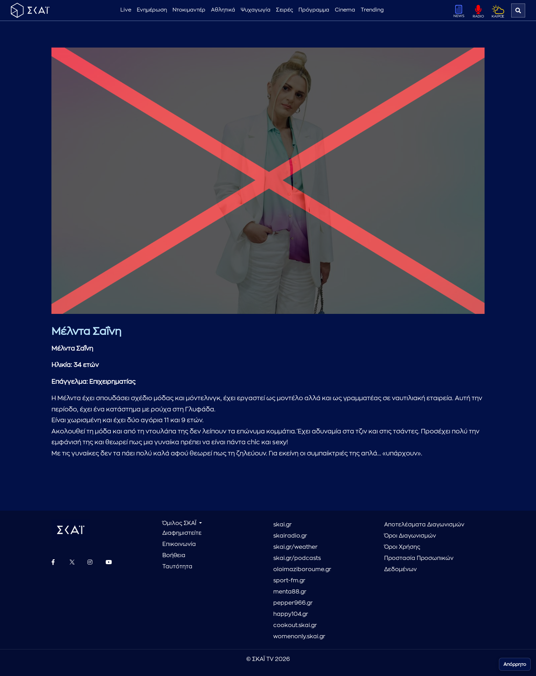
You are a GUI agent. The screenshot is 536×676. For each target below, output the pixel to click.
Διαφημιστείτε (182, 533)
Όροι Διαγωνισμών (410, 536)
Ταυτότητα (177, 566)
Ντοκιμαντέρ (188, 10)
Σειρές (284, 10)
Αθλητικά (223, 10)
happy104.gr (290, 614)
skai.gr (282, 524)
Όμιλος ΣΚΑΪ (180, 523)
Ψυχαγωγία (255, 10)
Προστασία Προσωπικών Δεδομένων (418, 563)
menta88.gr (289, 592)
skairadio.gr (290, 536)
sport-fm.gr (289, 580)
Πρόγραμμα (313, 10)
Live (125, 10)
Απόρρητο (514, 664)
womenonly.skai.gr (299, 636)
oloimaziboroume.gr (302, 569)
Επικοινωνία (179, 544)
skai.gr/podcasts (297, 558)
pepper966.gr (293, 603)
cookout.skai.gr (295, 625)
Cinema (345, 10)
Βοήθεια (173, 555)
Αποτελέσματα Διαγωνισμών (424, 524)
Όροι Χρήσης (402, 547)
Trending (372, 10)
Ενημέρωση (152, 10)
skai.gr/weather (295, 547)
